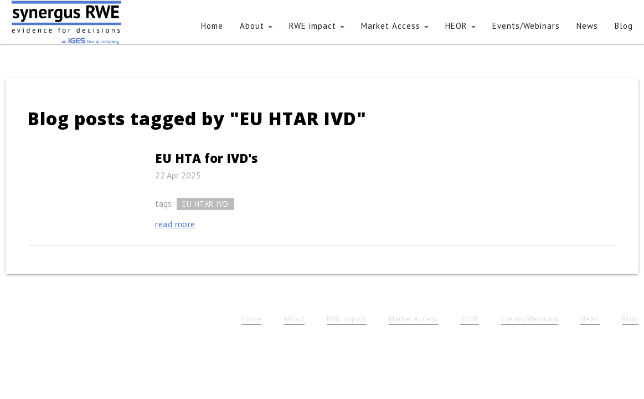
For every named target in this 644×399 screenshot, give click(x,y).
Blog (624, 26)
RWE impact (316, 26)
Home (212, 26)
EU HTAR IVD (205, 204)
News (587, 26)
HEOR (460, 26)
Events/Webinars (526, 26)
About (256, 26)
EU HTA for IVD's (206, 158)
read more (175, 223)
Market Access (395, 26)
